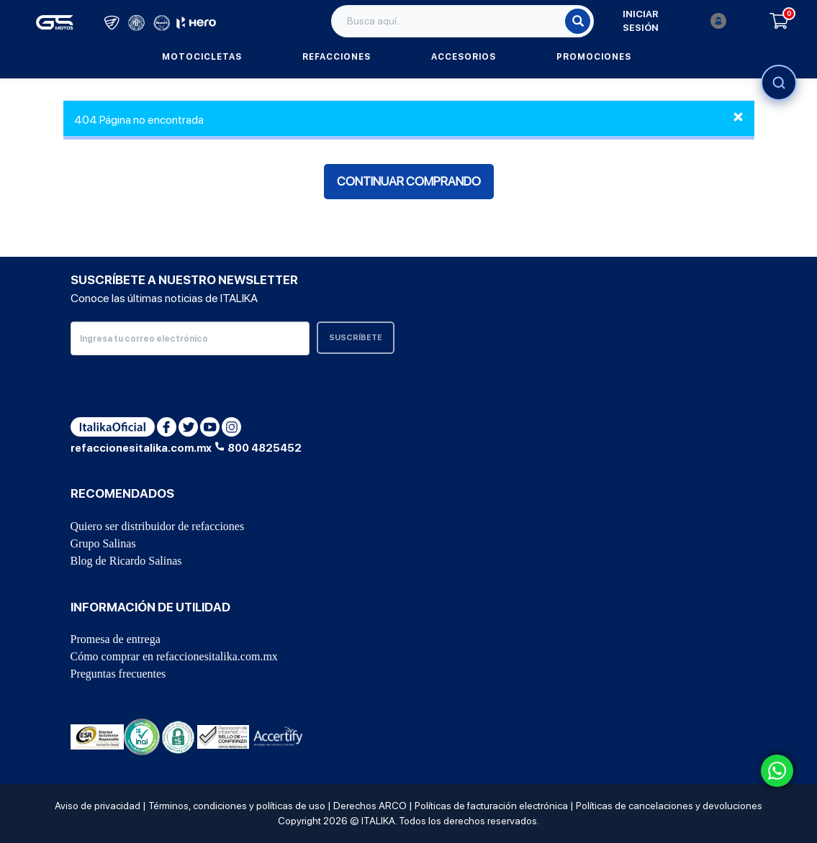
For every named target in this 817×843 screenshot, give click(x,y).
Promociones (593, 57)
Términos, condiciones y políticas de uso (236, 805)
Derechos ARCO (370, 805)
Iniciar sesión (674, 21)
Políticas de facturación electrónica (491, 805)
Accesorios (463, 57)
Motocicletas (202, 57)
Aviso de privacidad (97, 805)
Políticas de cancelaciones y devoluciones (669, 805)
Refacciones (336, 57)
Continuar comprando (409, 181)
